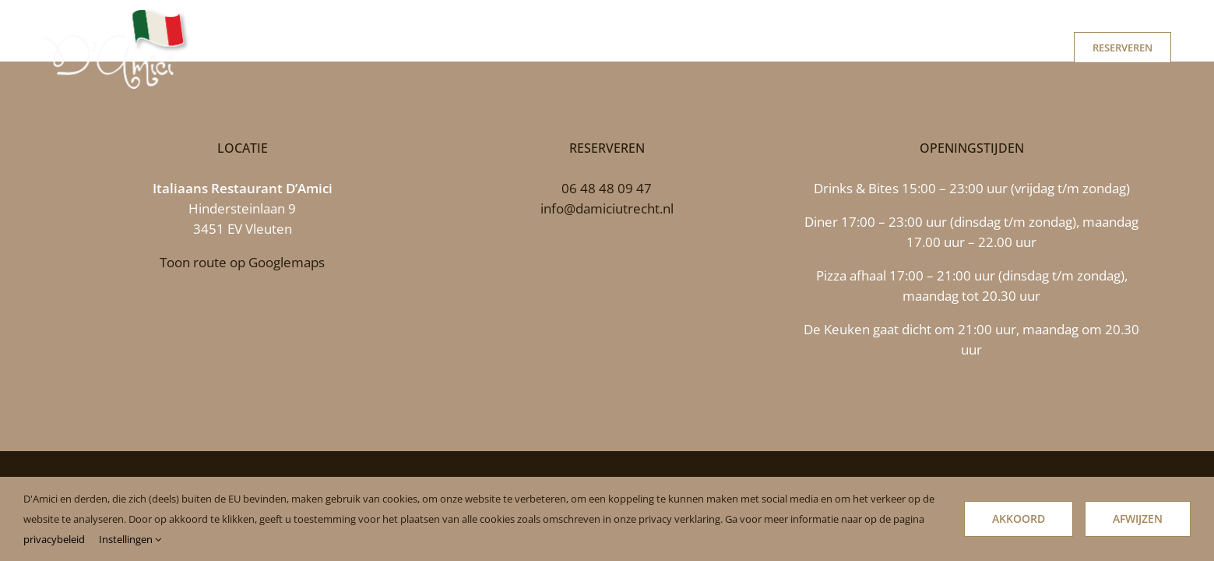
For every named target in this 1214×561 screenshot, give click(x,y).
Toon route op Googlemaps (242, 262)
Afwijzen (1138, 518)
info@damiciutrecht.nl (607, 208)
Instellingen (130, 539)
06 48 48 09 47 (606, 188)
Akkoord (1018, 518)
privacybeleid (54, 539)
